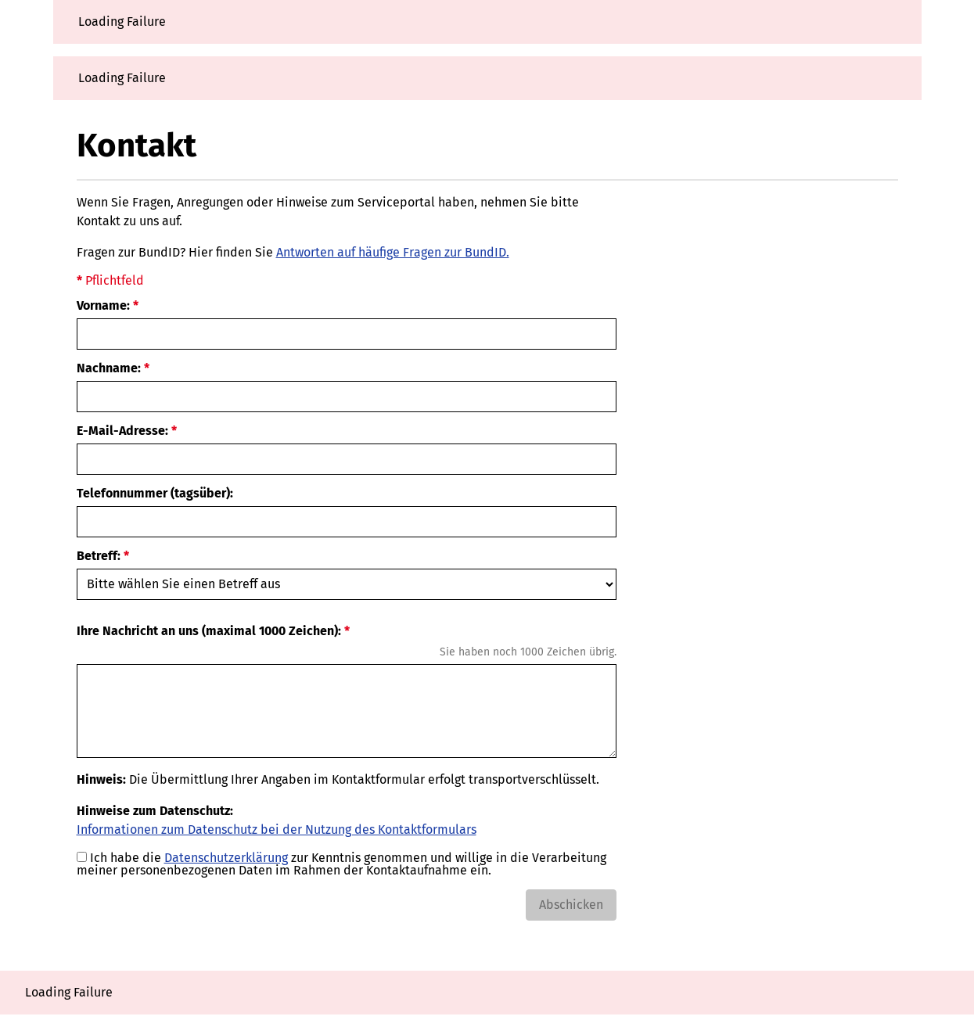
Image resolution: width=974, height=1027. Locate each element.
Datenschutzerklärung (226, 857)
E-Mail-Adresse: (122, 431)
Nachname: (109, 368)
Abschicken (571, 904)
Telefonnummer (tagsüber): (155, 493)
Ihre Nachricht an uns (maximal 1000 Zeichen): (209, 631)
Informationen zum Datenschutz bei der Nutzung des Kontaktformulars (276, 829)
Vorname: (103, 306)
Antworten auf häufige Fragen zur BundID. (392, 252)
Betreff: (98, 556)
